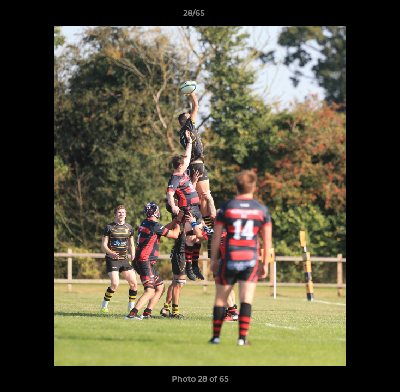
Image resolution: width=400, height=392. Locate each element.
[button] (360, 16)
